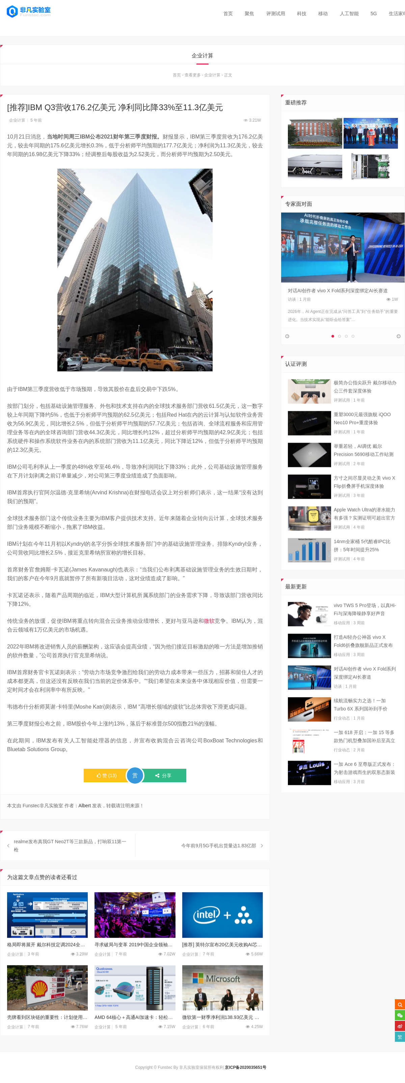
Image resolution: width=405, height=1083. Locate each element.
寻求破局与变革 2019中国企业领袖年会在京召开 (134, 963)
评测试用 (275, 13)
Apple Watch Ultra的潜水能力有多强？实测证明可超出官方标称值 (364, 532)
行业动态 (342, 736)
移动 (323, 13)
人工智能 (349, 13)
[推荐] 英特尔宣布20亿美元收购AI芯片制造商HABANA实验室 (222, 963)
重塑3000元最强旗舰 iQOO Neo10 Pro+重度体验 (362, 436)
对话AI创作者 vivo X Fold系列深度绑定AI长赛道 (338, 291)
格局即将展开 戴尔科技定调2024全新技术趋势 (47, 963)
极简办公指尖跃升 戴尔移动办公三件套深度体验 (365, 405)
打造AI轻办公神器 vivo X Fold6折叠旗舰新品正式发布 (363, 659)
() (107, 777)
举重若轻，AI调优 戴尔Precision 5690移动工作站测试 (364, 469)
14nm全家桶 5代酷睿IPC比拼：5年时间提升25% (362, 563)
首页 (228, 13)
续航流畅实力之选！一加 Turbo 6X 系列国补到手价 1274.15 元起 (360, 723)
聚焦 (249, 13)
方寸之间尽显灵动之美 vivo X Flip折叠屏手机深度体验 (364, 500)
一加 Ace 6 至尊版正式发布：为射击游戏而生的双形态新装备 (365, 787)
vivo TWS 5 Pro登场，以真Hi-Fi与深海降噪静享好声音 (365, 627)
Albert (85, 807)
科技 (301, 13)
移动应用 (342, 641)
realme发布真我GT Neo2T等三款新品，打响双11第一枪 (70, 864)
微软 (209, 622)
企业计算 (212, 76)
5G (374, 13)
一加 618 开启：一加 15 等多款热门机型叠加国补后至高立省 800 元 (364, 755)
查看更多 (193, 76)
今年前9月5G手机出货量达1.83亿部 (218, 864)
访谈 (292, 300)
